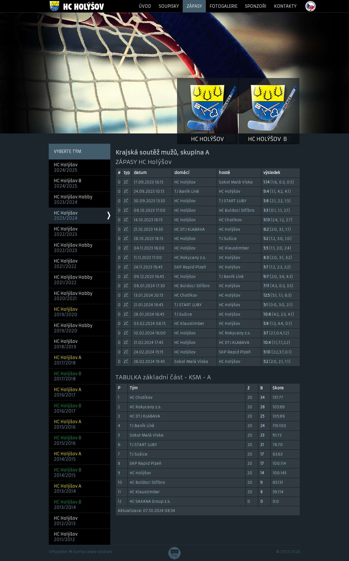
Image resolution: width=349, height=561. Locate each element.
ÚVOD (145, 6)
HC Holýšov (65, 167)
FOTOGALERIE (223, 6)
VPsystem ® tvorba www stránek (80, 551)
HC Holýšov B (67, 183)
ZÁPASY (194, 6)
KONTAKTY (285, 6)
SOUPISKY (169, 6)
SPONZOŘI (255, 6)
